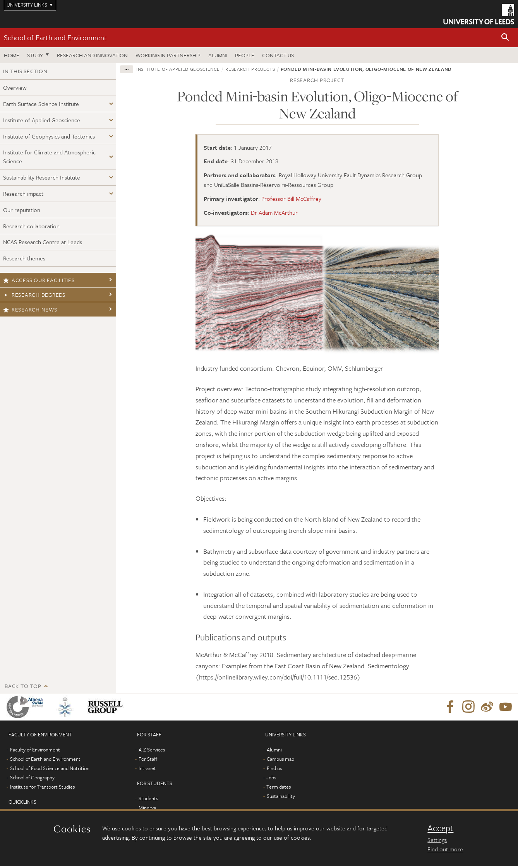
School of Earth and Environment (55, 37)
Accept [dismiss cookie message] (440, 828)
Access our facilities (39, 280)
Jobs (271, 777)
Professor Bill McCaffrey (291, 198)
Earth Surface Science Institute (41, 103)
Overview (15, 87)
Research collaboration (31, 226)
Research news (30, 309)
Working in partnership (168, 55)
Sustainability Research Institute (41, 177)
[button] (505, 38)
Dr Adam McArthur (274, 212)
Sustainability (281, 796)
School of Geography (32, 777)
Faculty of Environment (35, 749)
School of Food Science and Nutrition (49, 768)
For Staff (148, 759)
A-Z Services (152, 749)
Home (11, 55)
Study (35, 55)
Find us (274, 768)
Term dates (278, 787)
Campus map (280, 759)
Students (148, 798)
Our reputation (21, 209)
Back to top (23, 686)
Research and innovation (92, 55)
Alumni (217, 55)
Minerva (147, 807)
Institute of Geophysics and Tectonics (49, 136)
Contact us (278, 55)
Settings (437, 839)
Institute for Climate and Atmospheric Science (49, 156)
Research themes (24, 258)
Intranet (147, 768)
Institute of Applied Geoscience (41, 120)
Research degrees (34, 295)
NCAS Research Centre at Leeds (42, 242)
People (244, 55)
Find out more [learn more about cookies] (445, 849)
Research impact (23, 193)
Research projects (250, 68)
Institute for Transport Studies (42, 787)
